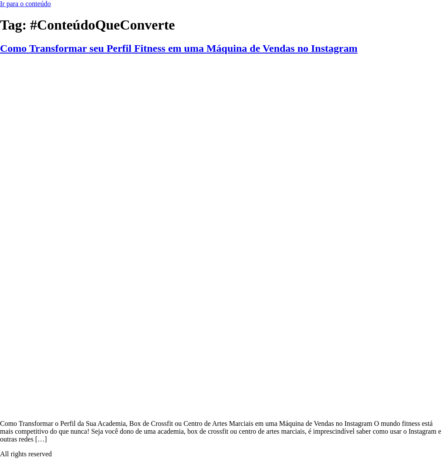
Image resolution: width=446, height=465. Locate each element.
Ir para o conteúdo (25, 3)
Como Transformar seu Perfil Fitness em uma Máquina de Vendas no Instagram (179, 48)
